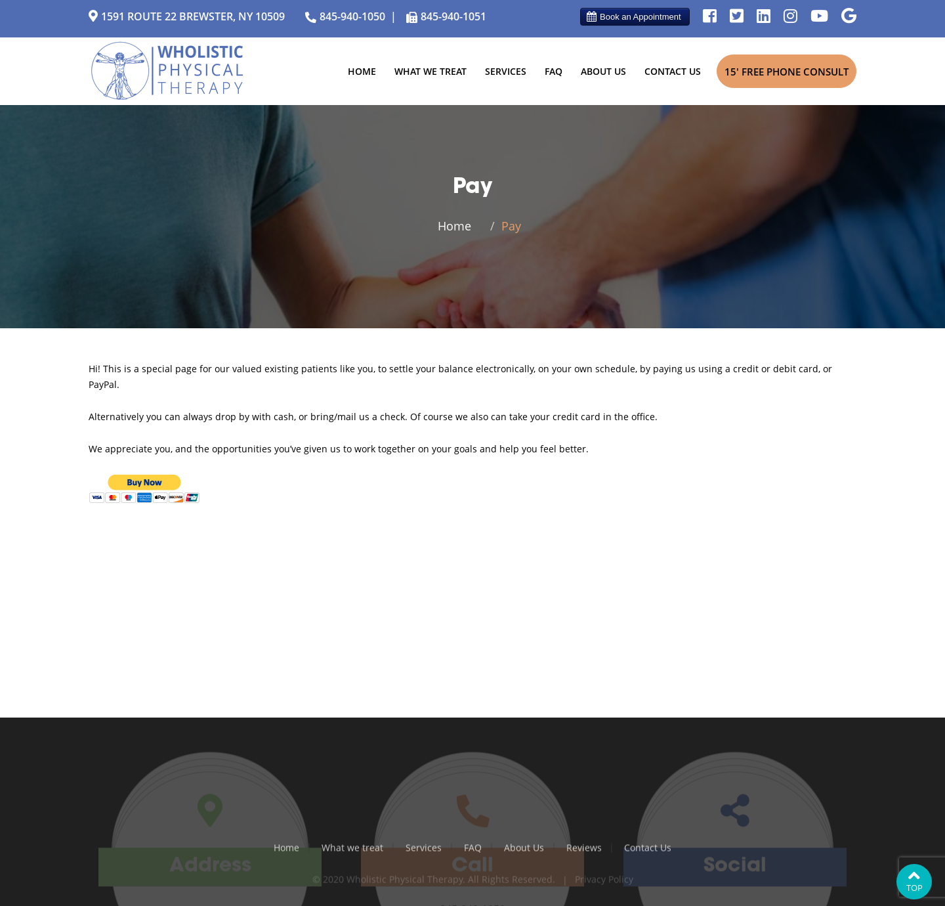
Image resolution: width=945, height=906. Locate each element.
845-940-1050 (344, 17)
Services (505, 71)
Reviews (584, 851)
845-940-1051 (444, 17)
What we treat (430, 71)
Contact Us (672, 71)
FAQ (553, 71)
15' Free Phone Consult (786, 71)
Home (362, 71)
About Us (603, 71)
